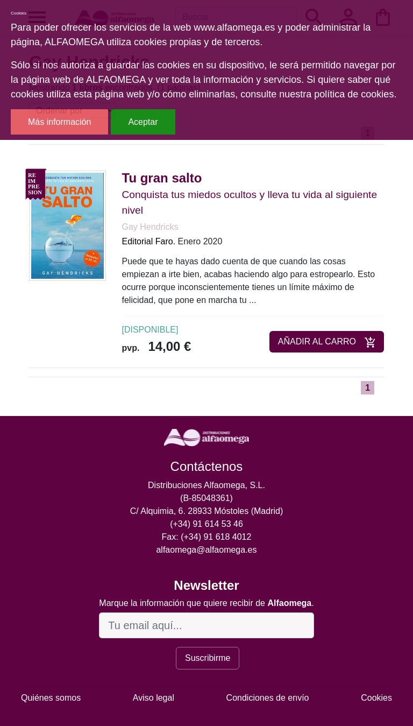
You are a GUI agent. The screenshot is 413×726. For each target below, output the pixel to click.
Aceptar (143, 121)
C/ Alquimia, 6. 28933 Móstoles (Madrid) (206, 511)
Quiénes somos (51, 697)
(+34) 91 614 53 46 (206, 523)
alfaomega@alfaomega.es (206, 549)
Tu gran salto (162, 178)
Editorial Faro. (149, 241)
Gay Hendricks (150, 226)
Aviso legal (153, 697)
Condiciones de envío (267, 697)
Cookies (376, 697)
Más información (59, 121)
